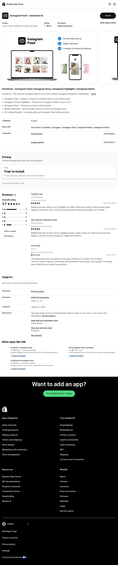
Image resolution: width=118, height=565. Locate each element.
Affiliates (64, 501)
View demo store (108, 23)
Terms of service (10, 538)
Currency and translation (72, 459)
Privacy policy (37, 291)
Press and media (68, 491)
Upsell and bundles (69, 440)
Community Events (11, 491)
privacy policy (48, 316)
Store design (8, 445)
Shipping (64, 454)
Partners (64, 496)
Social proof (36, 134)
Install (108, 15)
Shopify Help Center (11, 476)
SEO (62, 449)
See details (36, 335)
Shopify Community (11, 486)
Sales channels (9, 425)
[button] (30, 352)
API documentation (11, 481)
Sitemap (6, 551)
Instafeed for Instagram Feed (22, 361)
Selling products (10, 435)
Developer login (9, 531)
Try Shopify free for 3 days (59, 393)
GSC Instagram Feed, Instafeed (81, 348)
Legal (62, 506)
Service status (67, 511)
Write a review (10, 231)
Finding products (10, 430)
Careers (63, 481)
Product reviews (67, 435)
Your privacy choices (12, 557)
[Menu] (114, 4)
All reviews (8, 236)
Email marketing (67, 445)
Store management (11, 454)
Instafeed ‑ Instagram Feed (21, 348)
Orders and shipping (12, 440)
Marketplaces (66, 430)
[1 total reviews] (26, 225)
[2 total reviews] (26, 209)
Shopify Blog (8, 496)
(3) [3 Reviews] (50, 26)
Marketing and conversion (14, 449)
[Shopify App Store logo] (12, 4)
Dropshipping (66, 425)
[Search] (110, 4)
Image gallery (37, 142)
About (63, 476)
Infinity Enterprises (65, 26)
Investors (64, 486)
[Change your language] (18, 524)
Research (6, 501)
